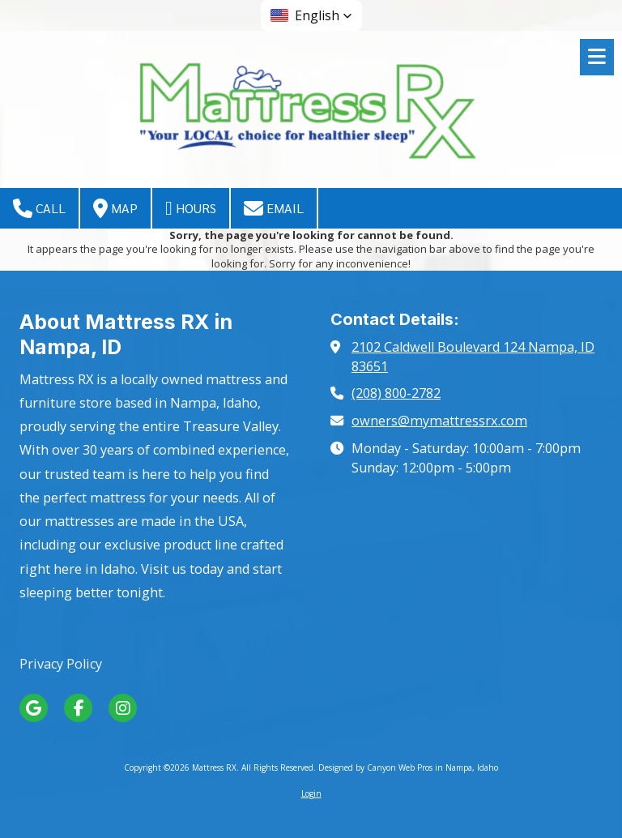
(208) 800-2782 (396, 393)
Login (311, 793)
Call (39, 208)
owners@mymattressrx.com (439, 421)
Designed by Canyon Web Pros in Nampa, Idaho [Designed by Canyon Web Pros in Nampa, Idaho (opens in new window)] (408, 767)
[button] (311, 15)
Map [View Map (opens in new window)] (115, 208)
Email (274, 208)
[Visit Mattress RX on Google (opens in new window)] (33, 708)
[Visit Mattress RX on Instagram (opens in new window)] (123, 708)
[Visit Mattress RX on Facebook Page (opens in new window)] (78, 708)
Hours (190, 208)
